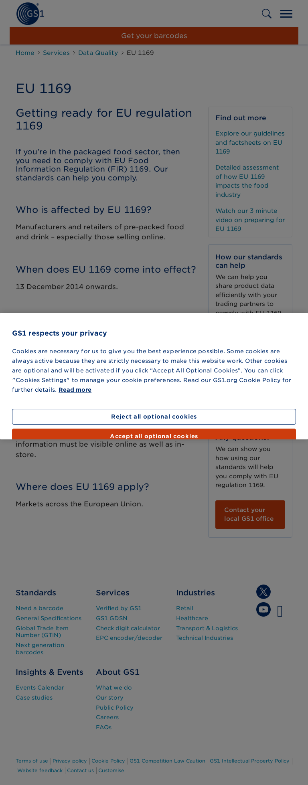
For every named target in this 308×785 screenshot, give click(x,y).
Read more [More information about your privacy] (75, 389)
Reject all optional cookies (154, 416)
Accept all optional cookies (154, 436)
